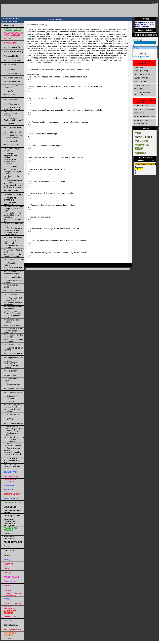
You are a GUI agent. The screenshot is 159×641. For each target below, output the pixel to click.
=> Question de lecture (13, 238)
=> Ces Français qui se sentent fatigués (13, 308)
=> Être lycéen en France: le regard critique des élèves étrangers (14, 429)
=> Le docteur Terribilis (13, 277)
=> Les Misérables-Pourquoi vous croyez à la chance (13, 172)
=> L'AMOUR (9, 401)
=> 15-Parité (9, 123)
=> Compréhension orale (13, 358)
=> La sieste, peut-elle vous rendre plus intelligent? (12, 155)
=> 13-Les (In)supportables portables (10, 114)
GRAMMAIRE (138, 89)
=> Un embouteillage (12, 384)
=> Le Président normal (13, 393)
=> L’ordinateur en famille (14, 388)
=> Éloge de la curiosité (13, 353)
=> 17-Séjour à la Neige (13, 132)
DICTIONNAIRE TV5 (140, 124)
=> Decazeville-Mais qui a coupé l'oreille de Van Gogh (13, 209)
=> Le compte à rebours (13, 423)
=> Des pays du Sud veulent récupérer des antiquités (12, 161)
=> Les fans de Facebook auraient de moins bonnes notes (14, 439)
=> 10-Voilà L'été (10, 100)
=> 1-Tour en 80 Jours (12, 60)
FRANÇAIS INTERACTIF (142, 85)
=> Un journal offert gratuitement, (11, 397)
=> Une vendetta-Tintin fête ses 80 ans (13, 233)
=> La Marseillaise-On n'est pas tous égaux (12, 273)
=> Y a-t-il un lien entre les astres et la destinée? (13, 229)
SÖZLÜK (136, 48)
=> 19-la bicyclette (11, 141)
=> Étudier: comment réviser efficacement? (12, 445)
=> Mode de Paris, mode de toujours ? (13, 340)
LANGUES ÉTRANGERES (142, 120)
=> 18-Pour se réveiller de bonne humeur (13, 137)
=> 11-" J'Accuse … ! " (12, 104)
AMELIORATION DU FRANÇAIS (142, 145)
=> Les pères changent (13, 295)
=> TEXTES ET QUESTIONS (10, 199)
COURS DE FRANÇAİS (141, 78)
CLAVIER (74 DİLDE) (141, 71)
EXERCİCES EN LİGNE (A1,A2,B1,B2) (142, 94)
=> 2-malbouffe (10, 65)
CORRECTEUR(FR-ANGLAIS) (144, 109)
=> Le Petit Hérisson (12, 167)
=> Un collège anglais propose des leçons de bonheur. (13, 454)
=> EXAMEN (9, 419)
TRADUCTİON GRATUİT (142, 106)
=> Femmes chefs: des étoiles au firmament (13, 312)
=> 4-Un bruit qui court (12, 73)
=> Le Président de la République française (12, 255)
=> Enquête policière (12, 190)
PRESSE (138, 133)
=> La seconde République (10, 203)
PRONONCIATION (140, 67)
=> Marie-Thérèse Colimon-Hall (11, 242)
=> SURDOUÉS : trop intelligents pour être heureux (12, 467)
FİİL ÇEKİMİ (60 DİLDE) (142, 74)
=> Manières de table (12, 415)
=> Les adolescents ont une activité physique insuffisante (13, 330)
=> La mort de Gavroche (13, 290)
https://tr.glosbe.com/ (141, 57)
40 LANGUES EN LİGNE (143, 137)
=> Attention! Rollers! (12, 325)
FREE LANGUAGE (141, 141)
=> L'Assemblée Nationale (10, 264)
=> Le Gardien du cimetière (11, 366)
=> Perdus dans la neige (13, 195)
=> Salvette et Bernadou (13, 375)
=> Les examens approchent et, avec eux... (11, 460)
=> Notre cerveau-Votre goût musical (13, 182)
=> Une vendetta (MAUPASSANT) (10, 362)
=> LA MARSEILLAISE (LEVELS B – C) (13, 406)
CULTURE (138, 149)
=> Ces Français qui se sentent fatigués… (13, 303)
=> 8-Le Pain (9, 91)
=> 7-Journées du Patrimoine (11, 87)
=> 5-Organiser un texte (13, 78)
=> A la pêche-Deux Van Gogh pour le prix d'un (13, 186)
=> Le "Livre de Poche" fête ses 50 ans (13, 299)
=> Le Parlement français (14, 260)
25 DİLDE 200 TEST (140, 82)
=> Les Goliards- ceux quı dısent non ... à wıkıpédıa (12, 215)
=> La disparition (10, 371)
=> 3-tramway (9, 69)
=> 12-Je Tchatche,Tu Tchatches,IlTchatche (12, 108)
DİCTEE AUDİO (139, 113)
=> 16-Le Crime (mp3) (12, 128)
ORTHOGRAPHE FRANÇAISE (144, 116)
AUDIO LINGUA (140, 153)
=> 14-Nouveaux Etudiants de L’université (13, 119)
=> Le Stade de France (13, 345)
